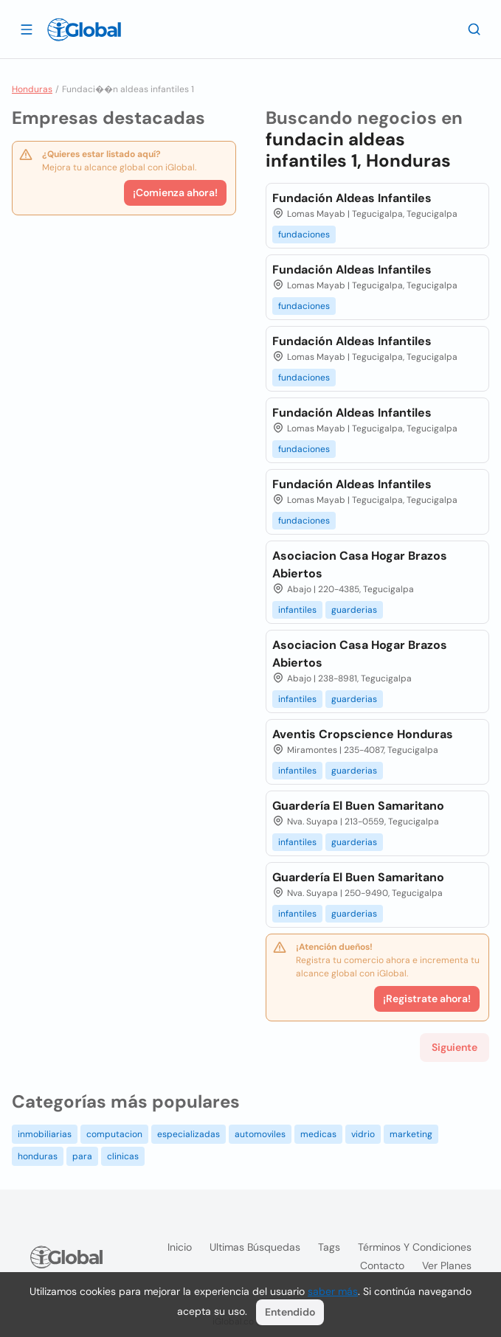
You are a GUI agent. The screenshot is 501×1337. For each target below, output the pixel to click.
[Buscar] (474, 29)
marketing (411, 1134)
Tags (329, 1247)
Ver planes (446, 1265)
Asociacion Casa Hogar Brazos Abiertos (359, 564)
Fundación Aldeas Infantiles (352, 198)
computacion (114, 1134)
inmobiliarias (45, 1134)
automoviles (260, 1134)
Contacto (382, 1265)
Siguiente (454, 1047)
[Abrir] (26, 29)
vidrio (363, 1134)
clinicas (123, 1156)
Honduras (32, 89)
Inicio (179, 1247)
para (82, 1156)
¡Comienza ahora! (175, 192)
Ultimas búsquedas (255, 1247)
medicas (318, 1134)
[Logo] (84, 29)
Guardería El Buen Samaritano (358, 805)
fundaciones (304, 234)
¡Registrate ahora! (427, 998)
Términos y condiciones (414, 1247)
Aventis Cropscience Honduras (362, 734)
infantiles (297, 610)
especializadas (188, 1134)
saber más (333, 1291)
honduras (38, 1156)
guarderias (354, 610)
